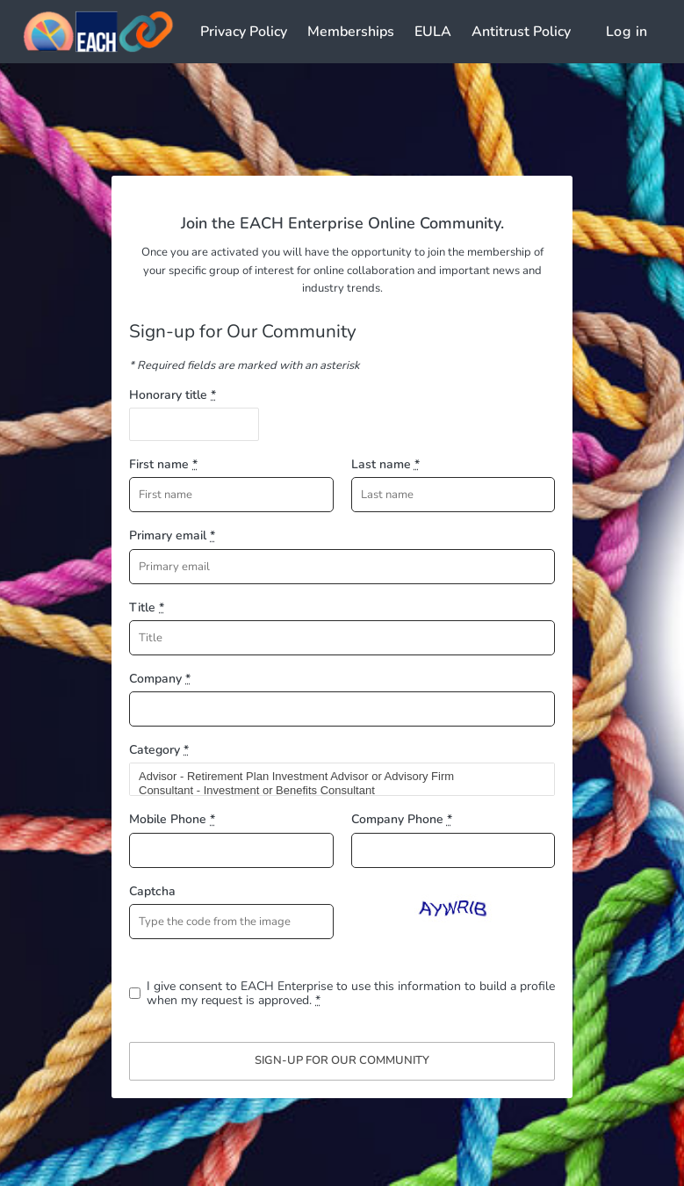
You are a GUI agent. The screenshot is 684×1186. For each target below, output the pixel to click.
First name (163, 464)
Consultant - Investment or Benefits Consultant (334, 791)
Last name (385, 464)
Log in (626, 31)
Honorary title (172, 395)
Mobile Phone (172, 819)
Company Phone (401, 819)
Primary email (172, 535)
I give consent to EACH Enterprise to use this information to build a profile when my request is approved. (351, 993)
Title (146, 607)
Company (160, 678)
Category (159, 749)
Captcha (152, 891)
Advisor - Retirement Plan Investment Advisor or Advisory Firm (334, 777)
